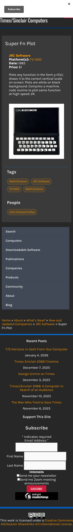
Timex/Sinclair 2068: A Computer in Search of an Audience (36, 388)
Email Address (36, 440)
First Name (15, 456)
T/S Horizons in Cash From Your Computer (36, 349)
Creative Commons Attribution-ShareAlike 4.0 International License (37, 522)
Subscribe (36, 489)
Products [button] (12, 277)
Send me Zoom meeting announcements (38, 481)
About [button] (10, 296)
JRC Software (19, 55)
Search (11, 231)
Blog (9, 305)
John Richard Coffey (22, 212)
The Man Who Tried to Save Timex (36, 402)
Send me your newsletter (37, 475)
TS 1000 (35, 59)
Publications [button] (15, 259)
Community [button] (14, 286)
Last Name (15, 465)
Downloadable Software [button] (23, 250)
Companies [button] (14, 268)
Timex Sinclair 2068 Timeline (36, 361)
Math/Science (18, 181)
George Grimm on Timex (36, 374)
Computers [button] (14, 240)
